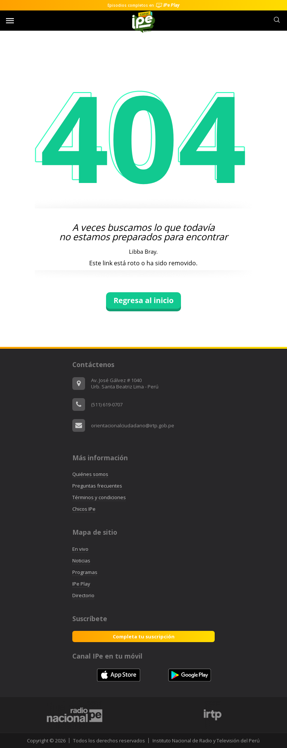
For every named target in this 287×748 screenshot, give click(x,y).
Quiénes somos (90, 474)
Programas (84, 572)
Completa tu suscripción (144, 636)
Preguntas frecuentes (97, 485)
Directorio (83, 595)
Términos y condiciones (99, 497)
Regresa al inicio (143, 300)
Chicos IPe (84, 509)
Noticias (81, 560)
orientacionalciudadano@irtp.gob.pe (132, 425)
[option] (212, 715)
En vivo (80, 549)
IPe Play (81, 583)
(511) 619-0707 (107, 404)
